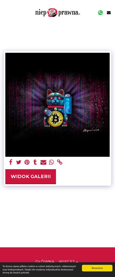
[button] (5, 12)
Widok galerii (31, 176)
